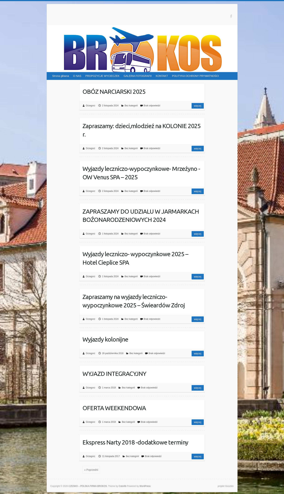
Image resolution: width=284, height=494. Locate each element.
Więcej (197, 105)
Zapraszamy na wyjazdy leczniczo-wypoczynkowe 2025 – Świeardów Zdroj (133, 301)
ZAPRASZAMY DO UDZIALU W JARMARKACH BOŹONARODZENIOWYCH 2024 (140, 215)
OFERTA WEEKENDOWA (114, 408)
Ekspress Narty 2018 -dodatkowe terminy (135, 442)
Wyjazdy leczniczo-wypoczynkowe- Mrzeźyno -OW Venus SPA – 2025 (141, 172)
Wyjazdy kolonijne (105, 339)
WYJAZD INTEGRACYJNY (114, 373)
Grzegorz (90, 105)
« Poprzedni (91, 469)
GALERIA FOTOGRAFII (138, 75)
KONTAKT (162, 75)
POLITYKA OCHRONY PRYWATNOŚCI (195, 75)
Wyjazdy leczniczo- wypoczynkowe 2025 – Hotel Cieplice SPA (135, 258)
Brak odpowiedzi (152, 105)
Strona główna (60, 75)
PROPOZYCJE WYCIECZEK (102, 75)
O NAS (77, 75)
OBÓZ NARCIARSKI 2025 (113, 91)
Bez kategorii (131, 105)
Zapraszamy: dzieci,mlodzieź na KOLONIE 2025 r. (141, 130)
